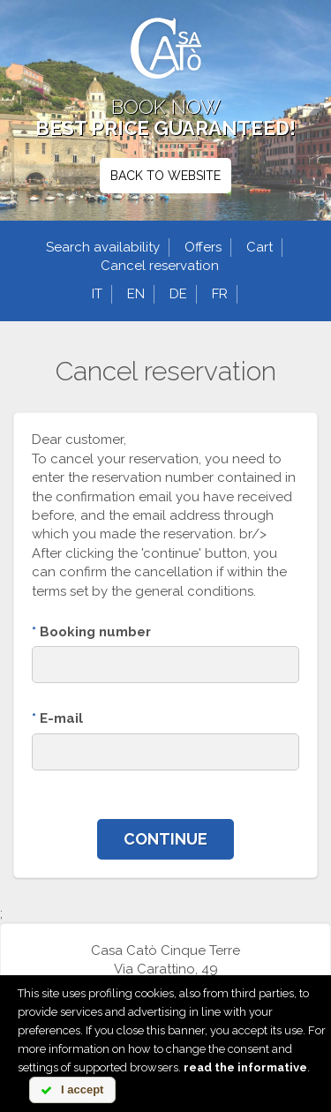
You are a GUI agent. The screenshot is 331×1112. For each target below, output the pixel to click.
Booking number (91, 632)
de (178, 294)
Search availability (103, 247)
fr (220, 294)
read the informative (245, 1067)
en (136, 294)
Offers (203, 247)
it (97, 294)
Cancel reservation (160, 266)
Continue (165, 839)
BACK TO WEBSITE (165, 176)
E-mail (57, 718)
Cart (259, 247)
